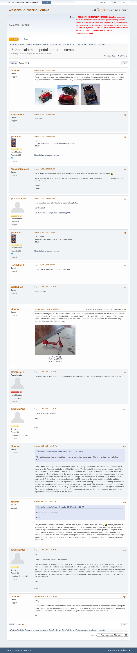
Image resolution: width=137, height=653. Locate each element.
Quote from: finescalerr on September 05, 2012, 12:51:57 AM (60, 451)
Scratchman (19, 198)
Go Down (13, 63)
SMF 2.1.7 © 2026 (13, 650)
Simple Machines (24, 650)
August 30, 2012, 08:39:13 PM (44, 70)
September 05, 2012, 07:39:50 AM (45, 446)
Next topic (122, 56)
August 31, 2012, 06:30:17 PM (44, 232)
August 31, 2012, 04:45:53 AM (44, 136)
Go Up (11, 624)
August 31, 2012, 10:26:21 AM (44, 169)
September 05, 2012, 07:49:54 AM (45, 501)
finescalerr (18, 372)
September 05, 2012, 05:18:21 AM (45, 409)
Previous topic (110, 56)
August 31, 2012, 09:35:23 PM (44, 265)
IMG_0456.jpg (54, 357)
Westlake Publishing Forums (28, 10)
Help (109, 650)
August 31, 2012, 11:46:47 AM (44, 198)
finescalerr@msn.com (84, 33)
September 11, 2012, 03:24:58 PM (45, 596)
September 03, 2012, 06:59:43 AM (45, 287)
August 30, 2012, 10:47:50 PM (44, 114)
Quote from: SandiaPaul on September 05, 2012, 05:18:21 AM (61, 507)
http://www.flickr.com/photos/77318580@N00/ (53, 213)
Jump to (93, 635)
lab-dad (17, 136)
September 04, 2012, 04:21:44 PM (48, 309)
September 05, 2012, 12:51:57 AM (45, 372)
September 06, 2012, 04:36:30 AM (45, 550)
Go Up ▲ (127, 650)
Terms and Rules (117, 650)
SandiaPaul (19, 409)
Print (125, 63)
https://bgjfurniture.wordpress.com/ (46, 155)
